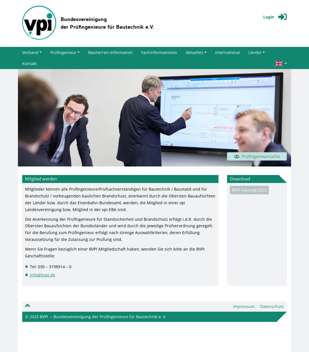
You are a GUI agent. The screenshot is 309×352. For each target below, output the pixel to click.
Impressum (244, 306)
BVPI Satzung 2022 (249, 190)
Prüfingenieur (65, 52)
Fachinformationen (159, 52)
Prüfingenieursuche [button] (257, 156)
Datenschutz (272, 306)
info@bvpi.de (42, 275)
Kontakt (29, 63)
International (227, 52)
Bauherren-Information (110, 52)
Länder (256, 52)
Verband (32, 52)
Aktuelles (196, 52)
